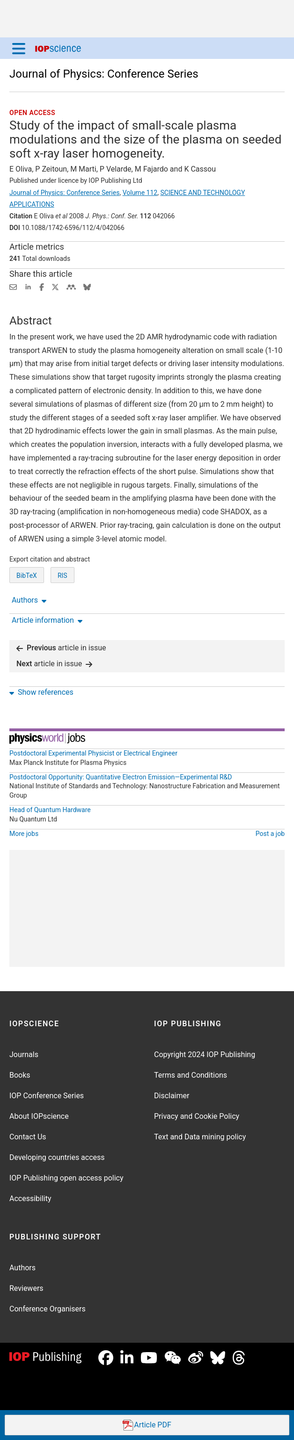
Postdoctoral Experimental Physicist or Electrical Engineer (93, 753)
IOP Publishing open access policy (66, 1178)
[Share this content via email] (13, 286)
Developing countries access (57, 1157)
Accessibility (30, 1198)
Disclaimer (171, 1095)
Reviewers (26, 1288)
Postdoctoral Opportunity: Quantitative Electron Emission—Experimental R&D (120, 777)
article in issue (61, 647)
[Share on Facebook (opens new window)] (41, 286)
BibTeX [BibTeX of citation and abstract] (26, 575)
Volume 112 (140, 192)
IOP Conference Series (46, 1095)
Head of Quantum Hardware (50, 810)
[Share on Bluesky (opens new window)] (87, 286)
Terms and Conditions (190, 1075)
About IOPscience (39, 1116)
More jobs (23, 833)
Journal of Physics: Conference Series (103, 73)
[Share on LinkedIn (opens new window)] (28, 286)
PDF (147, 1425)
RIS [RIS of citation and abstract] (62, 575)
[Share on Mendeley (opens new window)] (71, 286)
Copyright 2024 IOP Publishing (204, 1054)
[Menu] (18, 48)
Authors (22, 1267)
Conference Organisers (47, 1308)
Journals (23, 1054)
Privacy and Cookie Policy (196, 1116)
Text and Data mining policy (200, 1136)
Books (19, 1075)
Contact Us (27, 1136)
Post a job (270, 833)
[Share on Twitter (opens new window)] (55, 286)
